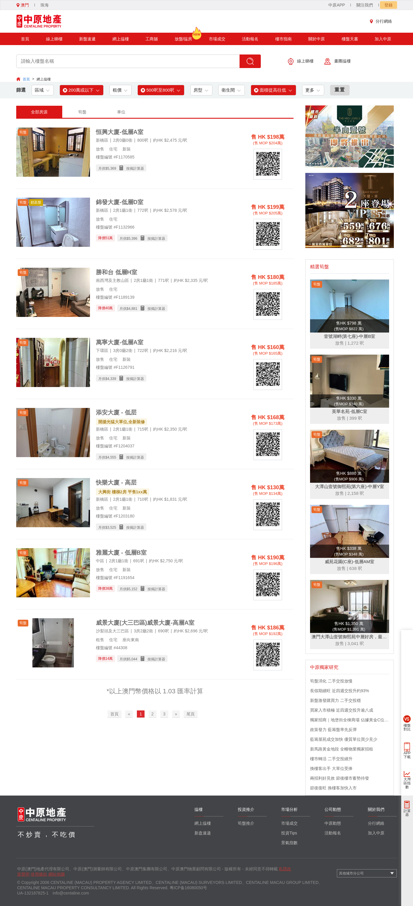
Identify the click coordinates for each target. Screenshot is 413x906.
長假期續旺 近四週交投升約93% (339, 690)
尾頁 (190, 714)
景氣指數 (289, 842)
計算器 (407, 813)
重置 (340, 89)
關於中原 (316, 39)
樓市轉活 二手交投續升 (331, 758)
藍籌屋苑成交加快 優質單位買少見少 (343, 739)
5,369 (111, 168)
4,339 (111, 379)
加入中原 (383, 39)
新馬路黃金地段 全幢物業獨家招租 (341, 749)
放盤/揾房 (183, 37)
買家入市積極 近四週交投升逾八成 (341, 710)
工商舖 (151, 39)
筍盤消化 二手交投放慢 (331, 681)
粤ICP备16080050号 (188, 887)
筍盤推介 (246, 823)
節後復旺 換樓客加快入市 (333, 788)
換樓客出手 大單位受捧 (331, 768)
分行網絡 (382, 21)
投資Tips (289, 833)
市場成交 (217, 39)
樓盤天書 (350, 39)
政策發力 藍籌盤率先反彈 (333, 729)
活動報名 (250, 39)
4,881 (132, 309)
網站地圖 (56, 874)
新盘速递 (202, 833)
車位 (121, 112)
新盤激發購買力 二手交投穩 (335, 700)
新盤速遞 (87, 39)
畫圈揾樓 (337, 61)
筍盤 (82, 112)
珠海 (44, 5)
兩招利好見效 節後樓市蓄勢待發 (339, 778)
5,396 (132, 239)
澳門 (23, 5)
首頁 (25, 39)
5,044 (132, 659)
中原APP (336, 5)
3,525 (111, 527)
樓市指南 (283, 39)
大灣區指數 (407, 783)
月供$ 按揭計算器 (121, 168)
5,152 (132, 589)
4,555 (111, 457)
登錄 (388, 5)
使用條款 (39, 874)
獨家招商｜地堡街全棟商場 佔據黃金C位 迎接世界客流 (349, 719)
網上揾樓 (120, 39)
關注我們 (364, 5)
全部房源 (39, 112)
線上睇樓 (54, 39)
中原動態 (332, 823)
